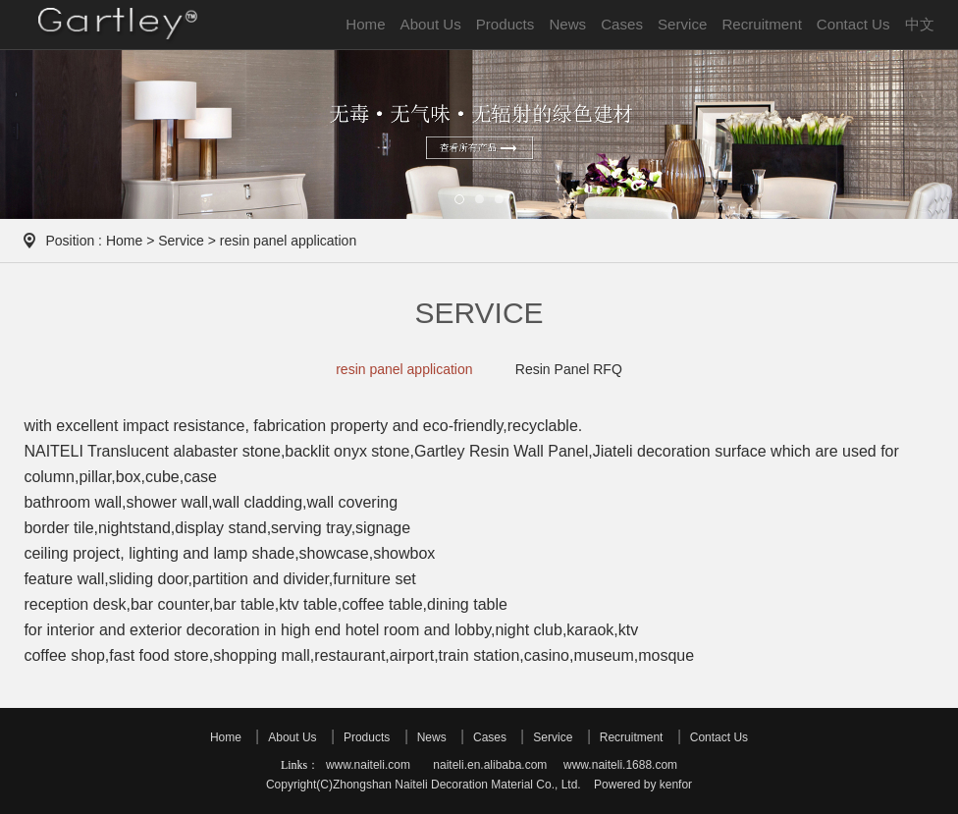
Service (682, 24)
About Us (430, 24)
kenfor (676, 784)
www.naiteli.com (368, 765)
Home (365, 24)
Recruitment (761, 24)
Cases (622, 24)
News (567, 24)
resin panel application (404, 369)
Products (505, 24)
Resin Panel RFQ (568, 369)
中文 (919, 24)
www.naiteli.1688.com (620, 765)
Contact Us (853, 24)
